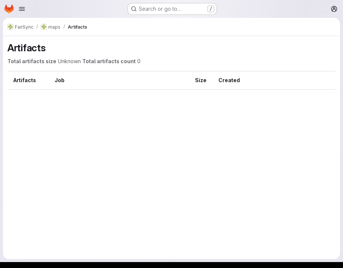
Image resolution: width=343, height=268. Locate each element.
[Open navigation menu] (22, 9)
